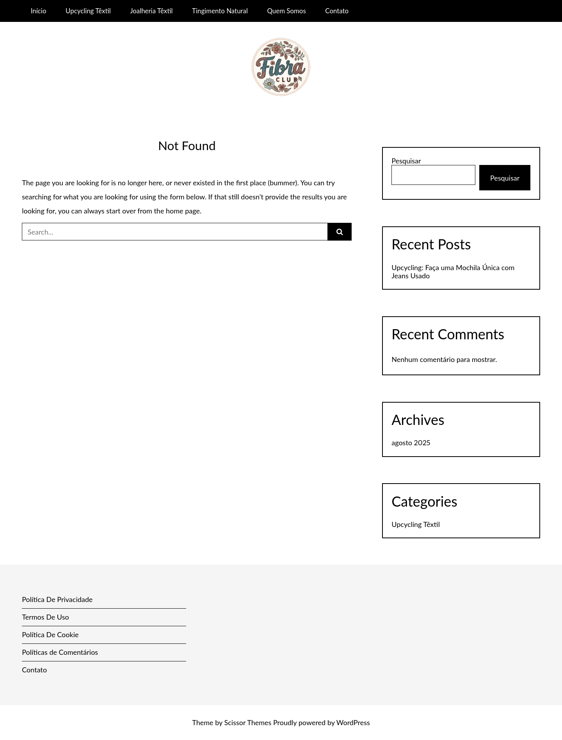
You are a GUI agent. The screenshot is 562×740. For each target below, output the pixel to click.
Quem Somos (286, 11)
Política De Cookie (50, 634)
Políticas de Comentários (60, 652)
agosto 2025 (410, 442)
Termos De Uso (45, 617)
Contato (337, 11)
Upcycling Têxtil (88, 11)
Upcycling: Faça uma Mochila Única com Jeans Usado (452, 271)
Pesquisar (406, 161)
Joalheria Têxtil (151, 11)
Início (38, 11)
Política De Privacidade (57, 599)
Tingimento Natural (220, 11)
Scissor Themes (248, 722)
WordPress (353, 722)
